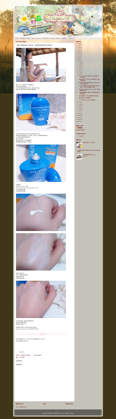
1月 (80, 110)
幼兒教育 (16, 38)
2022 (79, 50)
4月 (80, 104)
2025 (79, 44)
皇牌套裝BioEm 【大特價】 (89, 142)
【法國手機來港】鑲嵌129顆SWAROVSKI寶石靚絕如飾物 (88, 151)
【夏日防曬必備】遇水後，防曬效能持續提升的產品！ (89, 93)
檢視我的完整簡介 (80, 130)
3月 (80, 106)
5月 (80, 102)
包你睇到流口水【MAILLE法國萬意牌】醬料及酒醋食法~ (89, 80)
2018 (79, 58)
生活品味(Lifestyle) (46, 38)
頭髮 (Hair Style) (71, 38)
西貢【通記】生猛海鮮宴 (85, 98)
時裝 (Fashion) (38, 38)
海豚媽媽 (80, 128)
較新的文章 (19, 404)
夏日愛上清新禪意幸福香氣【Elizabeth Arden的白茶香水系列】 (89, 83)
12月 (80, 62)
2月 (80, 108)
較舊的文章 (69, 404)
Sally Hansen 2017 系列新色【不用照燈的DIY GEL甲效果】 (89, 76)
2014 (79, 117)
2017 (79, 60)
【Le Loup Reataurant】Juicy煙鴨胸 (87, 100)
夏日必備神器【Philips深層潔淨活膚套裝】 (89, 96)
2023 (79, 48)
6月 (80, 74)
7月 (80, 72)
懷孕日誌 (28, 38)
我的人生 (33, 38)
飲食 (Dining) (52, 38)
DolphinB (21, 352)
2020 (79, 54)
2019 (79, 56)
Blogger (72, 413)
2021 (79, 52)
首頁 (44, 404)
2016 (79, 113)
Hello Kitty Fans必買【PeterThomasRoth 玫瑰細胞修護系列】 (89, 90)
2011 (79, 121)
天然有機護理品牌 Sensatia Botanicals (89, 155)
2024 (79, 46)
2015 (79, 115)
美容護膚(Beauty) (65, 38)
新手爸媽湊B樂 (22, 38)
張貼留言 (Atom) (23, 407)
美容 (21, 357)
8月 (80, 70)
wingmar (63, 413)
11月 (80, 64)
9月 (80, 68)
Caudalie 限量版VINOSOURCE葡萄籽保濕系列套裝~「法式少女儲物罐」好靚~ (89, 86)
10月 (80, 66)
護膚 (23, 357)
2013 (79, 119)
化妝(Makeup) (58, 38)
